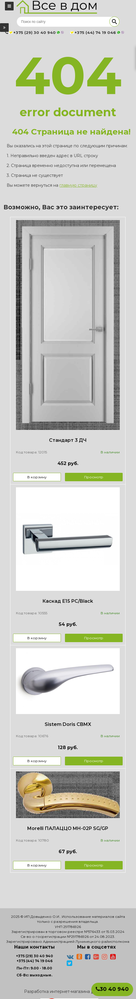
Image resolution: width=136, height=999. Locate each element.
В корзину (37, 477)
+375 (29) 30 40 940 (34, 956)
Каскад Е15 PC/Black (67, 601)
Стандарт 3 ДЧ (68, 440)
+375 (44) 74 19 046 (34, 961)
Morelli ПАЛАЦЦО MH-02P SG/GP (67, 828)
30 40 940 (112, 989)
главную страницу (78, 185)
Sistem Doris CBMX (68, 724)
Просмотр (93, 477)
